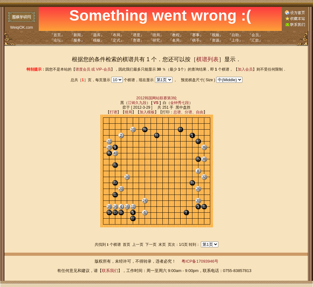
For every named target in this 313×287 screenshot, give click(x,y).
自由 (199, 112)
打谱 (113, 112)
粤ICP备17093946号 (200, 261)
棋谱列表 (207, 59)
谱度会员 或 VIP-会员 (93, 69)
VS (155, 103)
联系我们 (110, 270)
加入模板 (147, 112)
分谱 (188, 112)
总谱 (177, 112)
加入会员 (245, 69)
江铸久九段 (137, 103)
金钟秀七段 (179, 103)
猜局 (128, 112)
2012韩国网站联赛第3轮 (156, 98)
